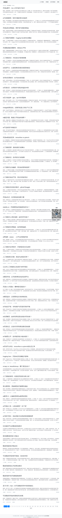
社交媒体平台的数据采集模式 (12, 426)
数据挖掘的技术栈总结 (10, 446)
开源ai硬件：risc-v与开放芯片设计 (14, 8)
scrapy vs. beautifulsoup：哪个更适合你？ (16, 366)
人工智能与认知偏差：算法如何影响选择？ (16, 167)
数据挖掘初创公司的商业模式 (12, 466)
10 (27, 506)
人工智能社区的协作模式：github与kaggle (16, 187)
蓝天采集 (29, 517)
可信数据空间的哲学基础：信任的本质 (15, 456)
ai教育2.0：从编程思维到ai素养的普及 (15, 396)
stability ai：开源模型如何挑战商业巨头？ (16, 207)
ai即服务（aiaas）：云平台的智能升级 (15, 237)
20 (53, 506)
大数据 (47, 1)
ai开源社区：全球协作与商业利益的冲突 (16, 87)
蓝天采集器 (52, 1)
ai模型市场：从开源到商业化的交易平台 (16, 277)
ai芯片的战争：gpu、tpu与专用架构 (14, 97)
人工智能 (42, 1)
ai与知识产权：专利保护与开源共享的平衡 (16, 306)
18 (47, 506)
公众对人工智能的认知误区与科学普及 (15, 267)
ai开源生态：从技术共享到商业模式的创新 (16, 326)
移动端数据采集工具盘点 (11, 436)
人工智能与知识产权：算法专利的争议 (15, 177)
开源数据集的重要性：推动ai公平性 (14, 48)
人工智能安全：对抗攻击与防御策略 (14, 58)
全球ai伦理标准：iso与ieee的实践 (14, 78)
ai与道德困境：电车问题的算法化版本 (15, 18)
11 (30, 506)
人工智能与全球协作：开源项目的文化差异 (16, 247)
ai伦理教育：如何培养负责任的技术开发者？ (17, 316)
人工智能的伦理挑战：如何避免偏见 (14, 227)
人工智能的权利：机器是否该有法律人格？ (16, 376)
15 (40, 506)
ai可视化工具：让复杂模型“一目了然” (15, 406)
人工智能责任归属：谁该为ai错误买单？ (16, 257)
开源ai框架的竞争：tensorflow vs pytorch (16, 137)
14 (37, 506)
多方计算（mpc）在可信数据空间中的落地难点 (18, 486)
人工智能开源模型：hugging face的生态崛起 (17, 38)
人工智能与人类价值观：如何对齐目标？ (16, 217)
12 (32, 506)
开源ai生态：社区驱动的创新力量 (13, 197)
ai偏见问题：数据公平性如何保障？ (14, 117)
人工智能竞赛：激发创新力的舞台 (14, 147)
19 (50, 506)
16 (42, 506)
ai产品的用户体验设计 (10, 127)
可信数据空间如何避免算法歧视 (13, 496)
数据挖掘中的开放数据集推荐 (12, 476)
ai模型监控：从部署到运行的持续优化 (15, 296)
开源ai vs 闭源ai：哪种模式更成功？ (14, 287)
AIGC (4, 24)
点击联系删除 (46, 515)
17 (45, 506)
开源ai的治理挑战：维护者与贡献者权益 (16, 28)
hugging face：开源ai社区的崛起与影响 (15, 356)
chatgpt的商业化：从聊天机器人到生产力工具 (17, 107)
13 (35, 506)
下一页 (56, 506)
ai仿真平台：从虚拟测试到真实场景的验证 (16, 68)
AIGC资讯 (9, 5)
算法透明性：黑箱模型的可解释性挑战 (15, 386)
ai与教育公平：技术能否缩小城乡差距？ (16, 336)
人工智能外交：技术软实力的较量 (14, 157)
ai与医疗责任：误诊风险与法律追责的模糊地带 (18, 416)
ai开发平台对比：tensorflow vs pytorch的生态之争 (19, 346)
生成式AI (4, 44)
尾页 (31, 508)
